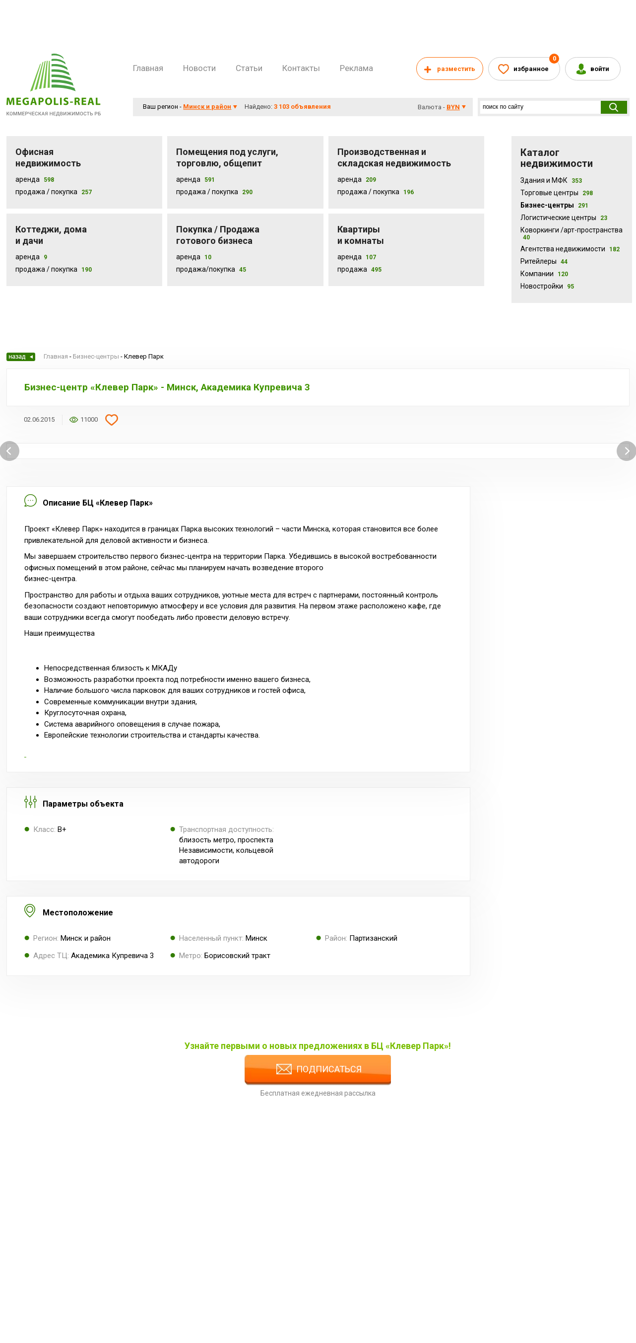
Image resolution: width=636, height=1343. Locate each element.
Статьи (249, 68)
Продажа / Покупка (46, 192)
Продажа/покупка (205, 269)
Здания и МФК (551, 180)
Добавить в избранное (111, 420)
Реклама (356, 68)
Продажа (352, 269)
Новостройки (547, 286)
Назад (20, 357)
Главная (148, 68)
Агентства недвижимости (570, 249)
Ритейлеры (544, 261)
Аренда (27, 179)
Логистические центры (563, 218)
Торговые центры (556, 193)
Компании (544, 274)
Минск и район (207, 106)
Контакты (301, 68)
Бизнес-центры (554, 205)
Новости (199, 68)
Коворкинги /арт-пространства (571, 233)
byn (453, 107)
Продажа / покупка (207, 192)
